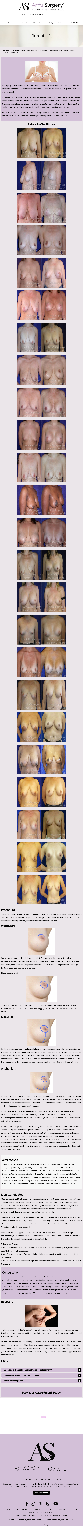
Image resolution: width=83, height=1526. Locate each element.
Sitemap (49, 1510)
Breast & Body (63, 50)
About (10, 22)
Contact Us (46, 1512)
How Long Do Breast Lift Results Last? (21, 1375)
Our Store (62, 22)
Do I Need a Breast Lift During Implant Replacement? (28, 1370)
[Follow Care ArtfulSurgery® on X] (40, 1503)
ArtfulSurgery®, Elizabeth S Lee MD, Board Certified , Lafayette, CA (24, 50)
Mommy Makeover (60, 116)
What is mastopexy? (13, 1381)
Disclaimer (22, 1510)
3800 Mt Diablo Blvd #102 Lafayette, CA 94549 (31, 1468)
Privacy (36, 1510)
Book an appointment (32, 14)
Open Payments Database (56, 1515)
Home (9, 1510)
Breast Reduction (37, 1171)
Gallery (50, 22)
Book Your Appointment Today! (41, 1393)
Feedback (63, 1510)
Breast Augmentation (44, 1174)
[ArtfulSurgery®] (41, 6)
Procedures (22, 22)
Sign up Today (41, 1493)
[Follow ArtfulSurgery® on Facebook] (26, 1503)
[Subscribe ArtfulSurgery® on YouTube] (55, 1503)
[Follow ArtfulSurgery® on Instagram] (48, 1503)
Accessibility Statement (27, 1515)
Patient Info (37, 22)
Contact (74, 22)
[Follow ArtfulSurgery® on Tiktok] (33, 1503)
